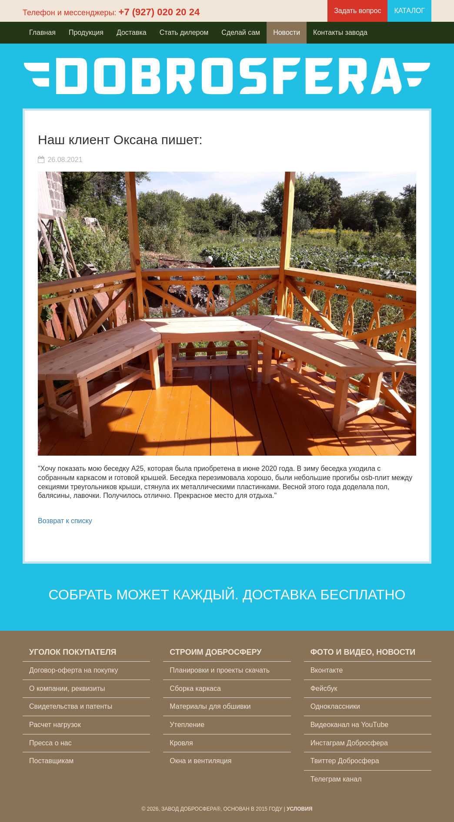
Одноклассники (335, 706)
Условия (300, 809)
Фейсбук (323, 688)
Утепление (187, 724)
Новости (286, 32)
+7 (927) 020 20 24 (159, 12)
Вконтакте (326, 670)
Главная (42, 32)
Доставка (132, 32)
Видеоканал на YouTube (349, 724)
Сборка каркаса (195, 688)
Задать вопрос (357, 10)
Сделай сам (240, 32)
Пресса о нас (50, 743)
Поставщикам (51, 760)
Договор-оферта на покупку (73, 670)
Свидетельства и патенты (70, 706)
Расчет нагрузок (55, 724)
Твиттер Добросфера (344, 760)
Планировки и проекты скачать (220, 670)
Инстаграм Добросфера (349, 743)
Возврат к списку (65, 520)
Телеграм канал (336, 779)
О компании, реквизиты (67, 688)
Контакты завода (340, 32)
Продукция (86, 32)
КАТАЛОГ (409, 10)
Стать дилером (184, 32)
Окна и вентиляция (200, 760)
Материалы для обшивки (210, 706)
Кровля (181, 743)
